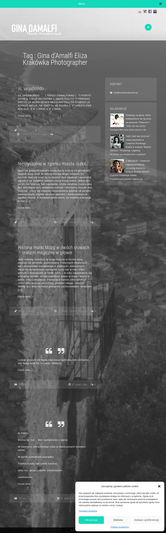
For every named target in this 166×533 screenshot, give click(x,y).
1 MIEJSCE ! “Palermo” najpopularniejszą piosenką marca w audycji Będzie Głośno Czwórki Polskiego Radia (130, 168)
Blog (21, 310)
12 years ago (80, 384)
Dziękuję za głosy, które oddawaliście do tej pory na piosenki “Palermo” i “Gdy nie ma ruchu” (138, 120)
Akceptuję (91, 519)
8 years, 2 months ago (34, 134)
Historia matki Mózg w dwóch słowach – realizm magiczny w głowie (54, 250)
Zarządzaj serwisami (88, 511)
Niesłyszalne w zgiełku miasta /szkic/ (53, 163)
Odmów (118, 519)
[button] (159, 486)
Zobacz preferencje (146, 519)
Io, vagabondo (31, 88)
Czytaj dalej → (25, 116)
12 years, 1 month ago (74, 498)
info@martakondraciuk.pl (126, 93)
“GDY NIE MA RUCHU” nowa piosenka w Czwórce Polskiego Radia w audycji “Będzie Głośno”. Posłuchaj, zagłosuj (130, 143)
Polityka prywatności (120, 527)
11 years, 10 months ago (73, 222)
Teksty (22, 130)
